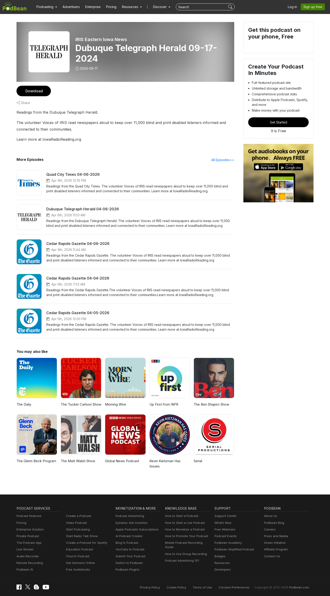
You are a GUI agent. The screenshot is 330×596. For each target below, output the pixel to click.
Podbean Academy (227, 542)
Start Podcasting (77, 529)
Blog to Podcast (126, 542)
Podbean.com (300, 587)
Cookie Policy (187, 587)
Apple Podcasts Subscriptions (135, 529)
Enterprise (90, 7)
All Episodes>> (223, 160)
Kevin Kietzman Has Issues (164, 463)
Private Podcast (27, 536)
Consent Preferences (240, 587)
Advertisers (69, 7)
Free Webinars (224, 529)
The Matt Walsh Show (77, 461)
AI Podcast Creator (128, 536)
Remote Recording (29, 563)
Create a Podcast (77, 516)
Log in (294, 7)
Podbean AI (24, 569)
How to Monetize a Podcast (183, 529)
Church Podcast (77, 556)
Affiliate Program (275, 549)
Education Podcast (78, 549)
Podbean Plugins (127, 569)
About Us (270, 516)
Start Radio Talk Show (81, 536)
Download (33, 91)
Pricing (108, 7)
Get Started (278, 122)
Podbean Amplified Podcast (232, 549)
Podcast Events (225, 536)
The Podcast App (27, 542)
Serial (198, 461)
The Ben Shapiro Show (211, 404)
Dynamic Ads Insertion (131, 523)
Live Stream (24, 549)
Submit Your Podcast (129, 556)
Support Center (224, 516)
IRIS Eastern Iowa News (101, 39)
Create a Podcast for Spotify (85, 542)
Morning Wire (115, 404)
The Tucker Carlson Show (80, 404)
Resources (221, 563)
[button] (46, 7)
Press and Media (275, 536)
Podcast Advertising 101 (181, 556)
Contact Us (271, 556)
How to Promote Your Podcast (185, 536)
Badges (219, 556)
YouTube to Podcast (129, 549)
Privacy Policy (161, 587)
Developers (222, 569)
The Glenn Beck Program (35, 461)
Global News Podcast (121, 461)
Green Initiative (274, 542)
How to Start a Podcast (180, 516)
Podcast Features (28, 516)
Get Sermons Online (79, 563)
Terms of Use (211, 587)
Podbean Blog (273, 523)
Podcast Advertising (129, 516)
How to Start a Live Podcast (183, 523)
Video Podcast (75, 523)
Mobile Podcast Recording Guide (187, 542)
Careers (269, 529)
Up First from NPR (163, 404)
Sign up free (313, 7)
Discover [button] (155, 7)
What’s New (222, 523)
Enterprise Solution (29, 529)
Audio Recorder (27, 556)
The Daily (23, 404)
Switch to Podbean (128, 563)
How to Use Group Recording (184, 549)
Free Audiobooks (77, 569)
